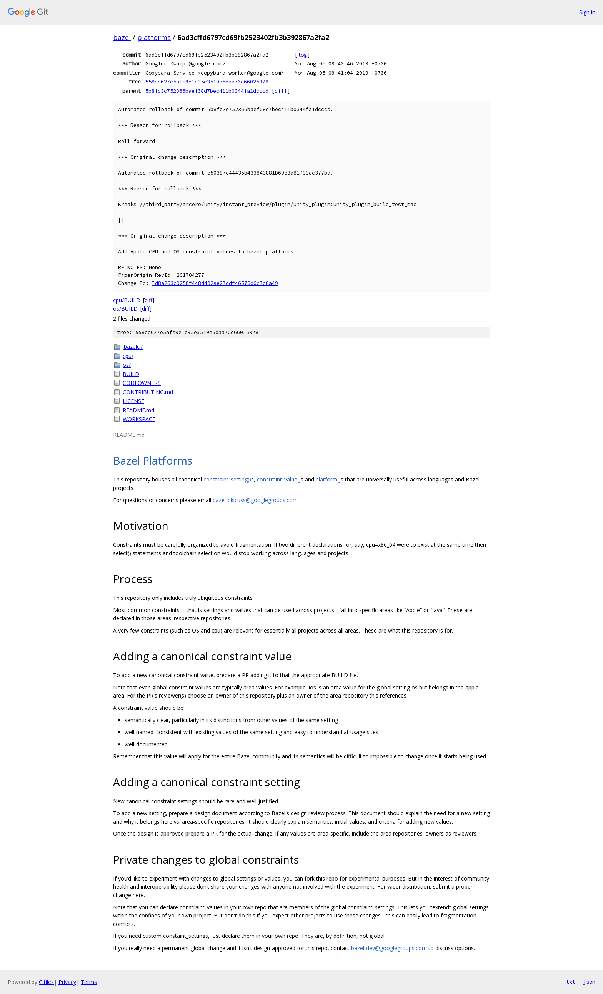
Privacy (67, 982)
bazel (122, 37)
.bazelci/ (133, 346)
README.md (138, 410)
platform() (328, 479)
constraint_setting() (227, 479)
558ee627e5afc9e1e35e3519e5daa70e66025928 (206, 81)
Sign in (587, 12)
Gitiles (46, 982)
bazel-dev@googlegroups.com (389, 948)
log (302, 54)
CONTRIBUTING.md (148, 392)
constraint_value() (279, 479)
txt (570, 981)
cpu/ (128, 356)
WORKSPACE (139, 419)
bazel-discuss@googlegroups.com (255, 500)
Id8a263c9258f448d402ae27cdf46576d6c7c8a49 (215, 283)
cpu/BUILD (126, 300)
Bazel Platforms (152, 460)
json (589, 981)
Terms (89, 982)
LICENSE (133, 401)
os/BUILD (125, 308)
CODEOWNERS (142, 382)
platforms (154, 37)
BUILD (131, 374)
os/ (127, 364)
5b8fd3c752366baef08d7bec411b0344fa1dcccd (206, 90)
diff (281, 90)
